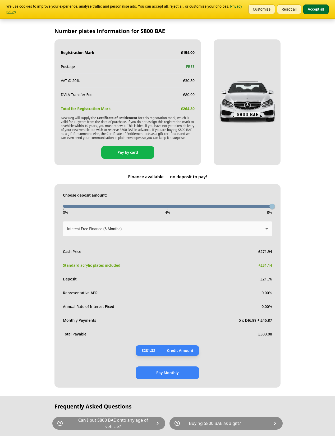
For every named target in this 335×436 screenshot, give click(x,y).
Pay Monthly (167, 372)
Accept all (316, 9)
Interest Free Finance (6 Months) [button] (94, 229)
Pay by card (127, 152)
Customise (261, 9)
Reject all (289, 9)
